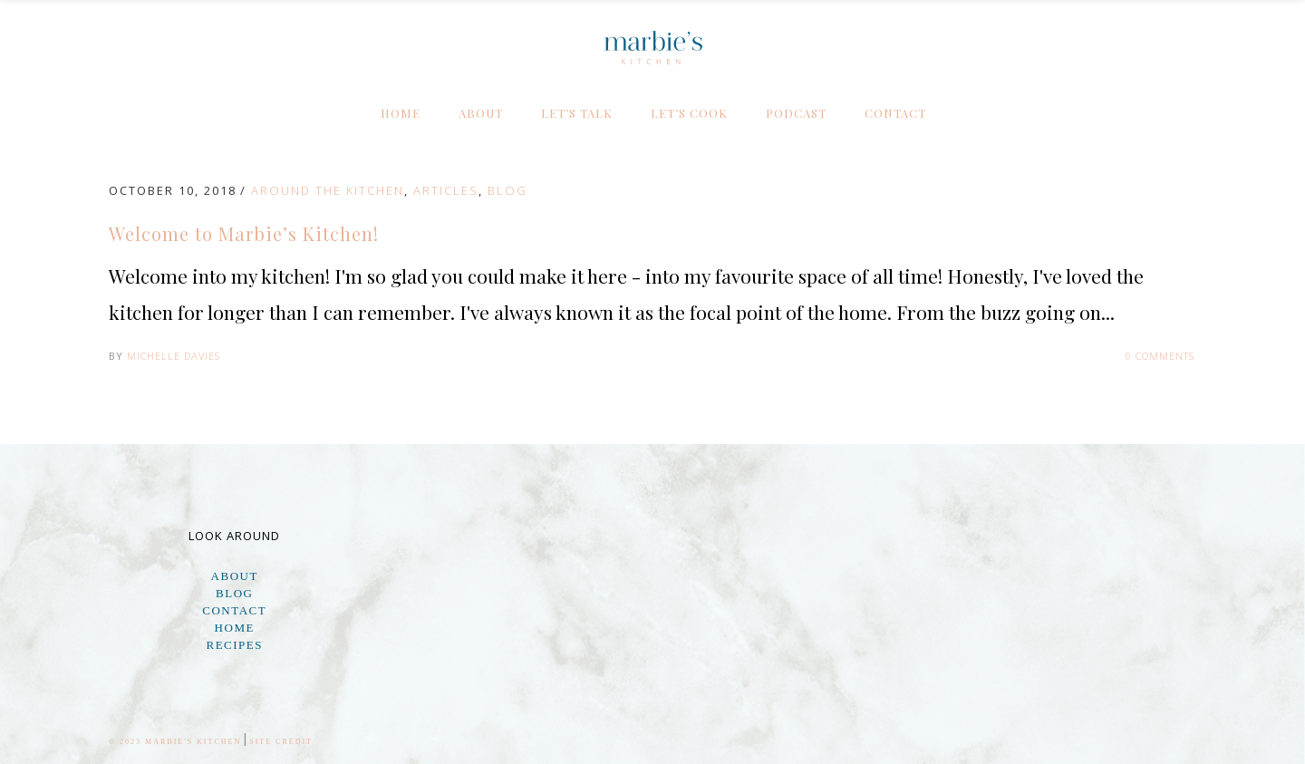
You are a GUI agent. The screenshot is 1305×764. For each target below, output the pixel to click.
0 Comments (1160, 356)
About (234, 576)
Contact (234, 610)
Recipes (234, 645)
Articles (445, 190)
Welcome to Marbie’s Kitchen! (244, 233)
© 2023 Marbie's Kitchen (175, 742)
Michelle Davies (173, 356)
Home (235, 627)
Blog (507, 190)
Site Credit (281, 742)
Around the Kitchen (327, 190)
